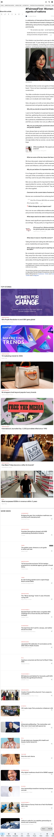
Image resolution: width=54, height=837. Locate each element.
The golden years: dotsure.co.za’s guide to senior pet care (34, 548)
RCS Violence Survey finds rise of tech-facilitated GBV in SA (36, 805)
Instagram (36, 275)
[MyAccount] (52, 2)
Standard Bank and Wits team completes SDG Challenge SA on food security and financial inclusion (36, 613)
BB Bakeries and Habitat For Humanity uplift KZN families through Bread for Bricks (36, 677)
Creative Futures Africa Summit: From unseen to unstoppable (36, 693)
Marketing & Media (9, 5)
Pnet (31, 631)
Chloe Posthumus (5, 322)
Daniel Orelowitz (24, 792)
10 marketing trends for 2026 (12, 356)
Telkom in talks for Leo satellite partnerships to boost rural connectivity (36, 821)
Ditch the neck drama (28, 756)
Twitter (46, 274)
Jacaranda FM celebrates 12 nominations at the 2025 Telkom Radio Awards (36, 644)
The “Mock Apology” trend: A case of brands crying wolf (35, 596)
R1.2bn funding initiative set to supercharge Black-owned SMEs (35, 580)
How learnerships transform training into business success (37, 789)
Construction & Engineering (37, 5)
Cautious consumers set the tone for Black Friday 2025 (36, 661)
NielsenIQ (23, 663)
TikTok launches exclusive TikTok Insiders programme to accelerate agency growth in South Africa (37, 565)
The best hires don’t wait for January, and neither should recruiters (36, 628)
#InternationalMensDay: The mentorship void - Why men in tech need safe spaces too (36, 725)
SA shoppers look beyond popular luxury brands (19, 392)
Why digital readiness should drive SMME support (37, 772)
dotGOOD (23, 679)
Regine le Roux (24, 599)
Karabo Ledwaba (5, 394)
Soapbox (23, 617)
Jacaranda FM (24, 647)
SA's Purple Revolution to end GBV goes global (18, 319)
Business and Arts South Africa (27, 695)
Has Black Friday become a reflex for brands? (18, 465)
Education (47, 5)
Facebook (41, 274)
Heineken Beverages (25, 583)
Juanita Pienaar (36, 150)
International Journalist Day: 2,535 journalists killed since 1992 (24, 429)
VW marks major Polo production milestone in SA (37, 708)
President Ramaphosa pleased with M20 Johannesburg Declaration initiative (34, 532)
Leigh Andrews (36, 231)
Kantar (3, 358)
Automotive (26, 5)
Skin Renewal (24, 758)
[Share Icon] (51, 519)
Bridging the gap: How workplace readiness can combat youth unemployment (36, 516)
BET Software (31, 727)
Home (2, 5)
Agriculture (18, 5)
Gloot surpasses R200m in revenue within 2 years (19, 501)
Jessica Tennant (32, 16)
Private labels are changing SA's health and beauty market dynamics (35, 741)
